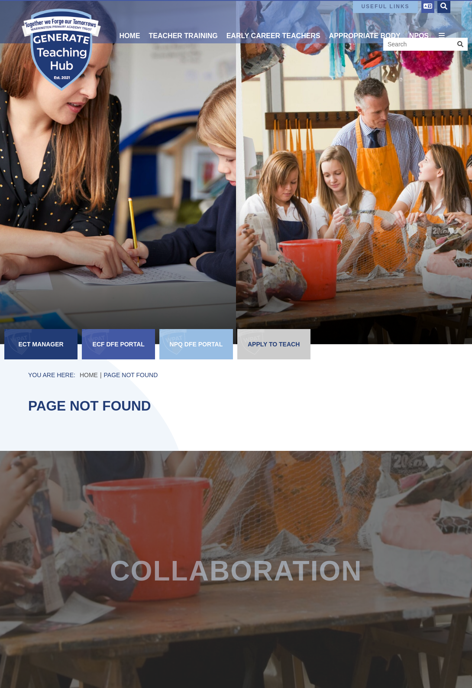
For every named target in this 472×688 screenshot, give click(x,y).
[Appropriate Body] (365, 21)
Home (89, 375)
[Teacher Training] (183, 21)
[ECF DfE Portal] (118, 344)
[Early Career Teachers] (273, 21)
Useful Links (385, 6)
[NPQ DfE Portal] (196, 344)
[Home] (61, 50)
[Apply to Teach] (273, 344)
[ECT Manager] (41, 344)
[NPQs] (419, 21)
